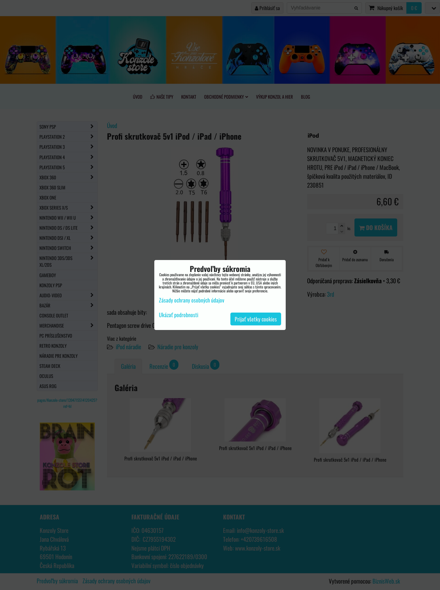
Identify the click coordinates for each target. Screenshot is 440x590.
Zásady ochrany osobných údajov (191, 300)
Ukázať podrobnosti (178, 315)
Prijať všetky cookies (256, 319)
